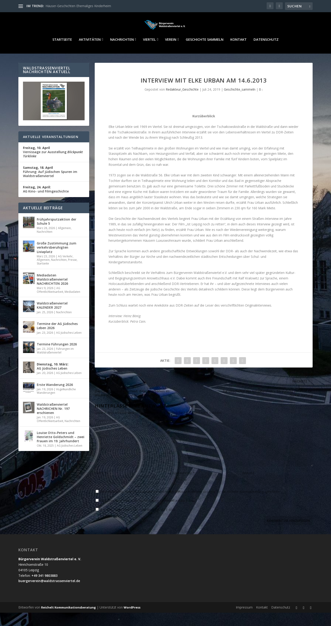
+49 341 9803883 (44, 589)
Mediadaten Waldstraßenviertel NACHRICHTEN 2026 (52, 292)
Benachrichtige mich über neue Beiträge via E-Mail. (138, 523)
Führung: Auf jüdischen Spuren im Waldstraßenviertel (50, 185)
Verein (170, 53)
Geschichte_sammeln (239, 103)
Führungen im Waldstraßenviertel (55, 364)
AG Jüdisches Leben (69, 346)
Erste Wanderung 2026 (55, 398)
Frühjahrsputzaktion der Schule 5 (56, 234)
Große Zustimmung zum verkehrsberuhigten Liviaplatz (56, 260)
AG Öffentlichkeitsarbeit (50, 303)
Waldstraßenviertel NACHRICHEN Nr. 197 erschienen (53, 422)
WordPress (132, 621)
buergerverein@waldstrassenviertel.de (49, 594)
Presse (72, 273)
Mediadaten (72, 305)
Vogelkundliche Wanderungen (56, 404)
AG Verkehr (65, 270)
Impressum (244, 620)
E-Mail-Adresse (182, 486)
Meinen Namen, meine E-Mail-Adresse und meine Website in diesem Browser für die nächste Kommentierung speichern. (190, 505)
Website (248, 486)
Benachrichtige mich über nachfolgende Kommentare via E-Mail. (148, 514)
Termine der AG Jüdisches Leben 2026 (57, 339)
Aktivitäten (90, 53)
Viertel (149, 53)
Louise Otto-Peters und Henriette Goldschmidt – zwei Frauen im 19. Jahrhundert (60, 450)
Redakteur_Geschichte (182, 103)
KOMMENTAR (105, 434)
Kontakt (238, 53)
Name (101, 486)
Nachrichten (122, 53)
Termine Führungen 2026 (57, 357)
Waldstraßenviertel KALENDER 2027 (52, 318)
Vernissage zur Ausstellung (53, 165)
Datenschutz (266, 53)
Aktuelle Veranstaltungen (50, 150)
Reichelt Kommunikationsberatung (68, 621)
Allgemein (64, 241)
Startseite (62, 53)
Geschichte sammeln (204, 53)
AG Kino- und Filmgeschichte (46, 202)
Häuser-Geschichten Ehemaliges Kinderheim (78, 6)
